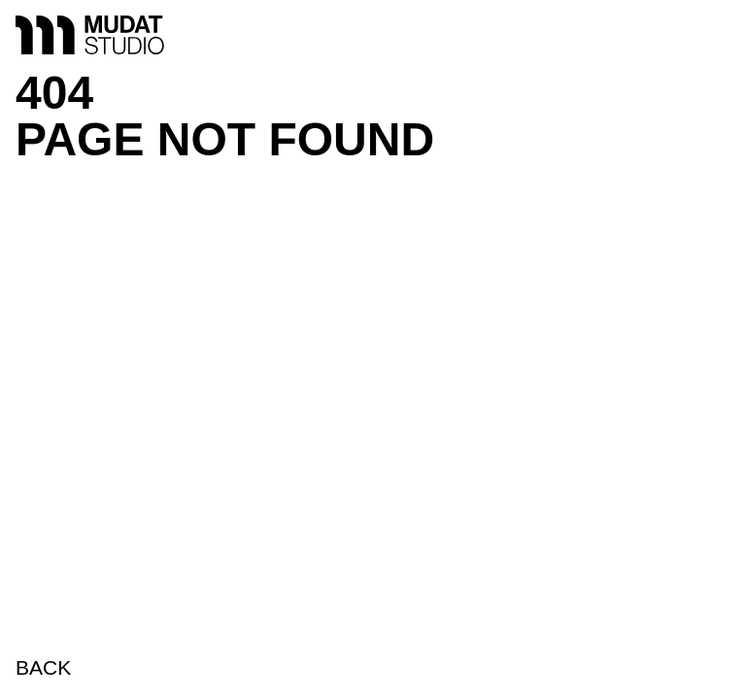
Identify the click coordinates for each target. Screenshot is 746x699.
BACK (43, 667)
